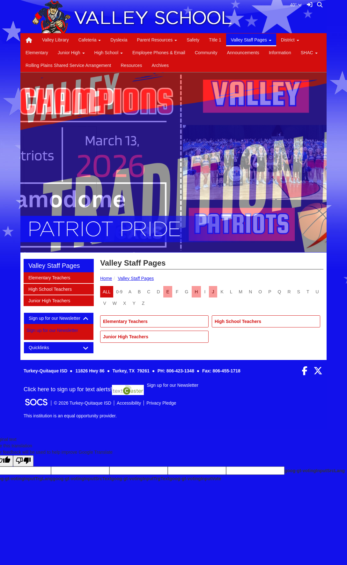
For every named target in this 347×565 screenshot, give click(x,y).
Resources (131, 65)
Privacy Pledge (161, 403)
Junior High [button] (71, 52)
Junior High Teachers (125, 336)
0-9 (119, 291)
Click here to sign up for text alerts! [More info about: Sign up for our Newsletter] (68, 389)
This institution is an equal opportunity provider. (70, 415)
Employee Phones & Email (158, 52)
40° (296, 4)
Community (206, 52)
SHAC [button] (309, 52)
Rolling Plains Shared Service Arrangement (68, 65)
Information (280, 52)
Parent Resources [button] (157, 39)
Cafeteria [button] (89, 39)
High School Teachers (238, 321)
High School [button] (108, 52)
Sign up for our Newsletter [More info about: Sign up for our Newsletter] (52, 330)
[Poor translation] (23, 460)
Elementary (37, 52)
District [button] (290, 39)
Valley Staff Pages (136, 278)
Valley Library (55, 39)
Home (106, 278)
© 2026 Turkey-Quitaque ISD (82, 403)
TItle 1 (215, 39)
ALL (107, 291)
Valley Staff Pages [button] (251, 39)
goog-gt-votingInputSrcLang (314, 470)
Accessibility (129, 403)
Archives (160, 65)
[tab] (58, 318)
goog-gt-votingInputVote (195, 478)
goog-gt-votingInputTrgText (140, 478)
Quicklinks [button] (44, 347)
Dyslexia (118, 39)
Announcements (243, 52)
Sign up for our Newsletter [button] (59, 318)
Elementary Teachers (125, 321)
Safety (193, 39)
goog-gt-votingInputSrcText (82, 478)
